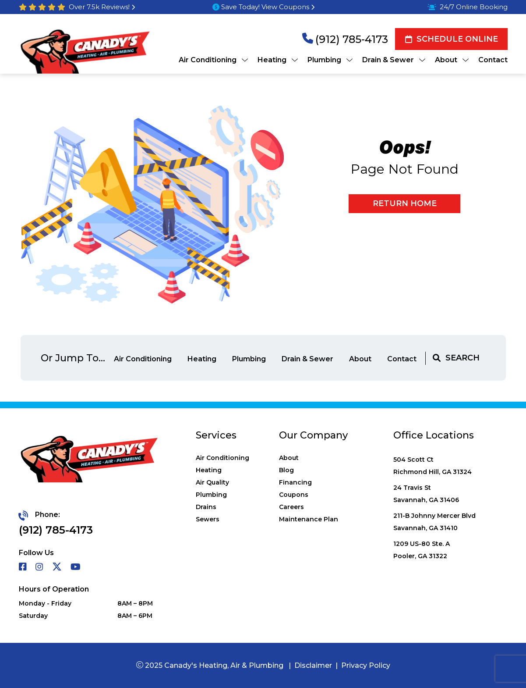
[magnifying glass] (436, 358)
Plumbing (250, 359)
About (361, 359)
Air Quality (212, 482)
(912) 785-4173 (351, 39)
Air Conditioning (143, 359)
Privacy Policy (365, 665)
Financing (295, 482)
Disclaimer (313, 665)
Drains (206, 507)
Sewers (207, 519)
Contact (402, 359)
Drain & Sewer (308, 359)
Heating (202, 359)
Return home (405, 203)
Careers (291, 507)
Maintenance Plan (308, 519)
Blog (286, 470)
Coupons (293, 495)
